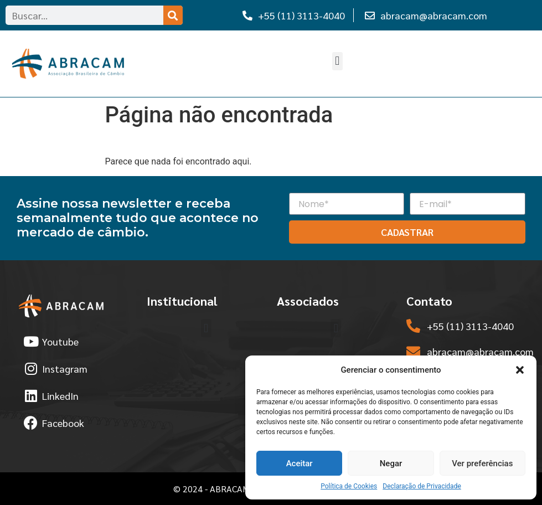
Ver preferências (482, 463)
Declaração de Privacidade (422, 486)
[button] (519, 369)
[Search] (173, 15)
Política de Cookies (349, 486)
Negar (391, 463)
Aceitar (299, 463)
